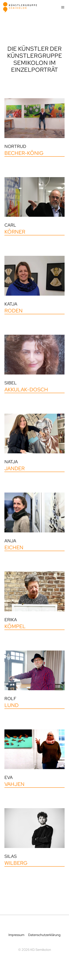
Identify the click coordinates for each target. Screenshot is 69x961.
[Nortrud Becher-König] (34, 127)
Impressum (16, 935)
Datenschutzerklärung (44, 935)
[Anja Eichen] (34, 521)
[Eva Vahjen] (34, 758)
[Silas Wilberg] (34, 837)
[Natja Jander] (34, 443)
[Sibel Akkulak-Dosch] (34, 364)
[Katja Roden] (34, 285)
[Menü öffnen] (62, 7)
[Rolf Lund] (34, 679)
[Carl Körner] (34, 206)
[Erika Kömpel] (34, 601)
